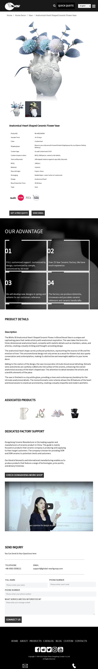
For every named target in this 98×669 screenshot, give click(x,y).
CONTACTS (81, 641)
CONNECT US (13, 619)
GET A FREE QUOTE (19, 213)
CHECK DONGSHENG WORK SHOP (24, 475)
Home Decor (20, 15)
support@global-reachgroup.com (48, 568)
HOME (14, 641)
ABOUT (24, 641)
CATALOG (48, 641)
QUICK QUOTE (66, 6)
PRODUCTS (36, 641)
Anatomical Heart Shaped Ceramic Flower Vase (56, 15)
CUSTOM (68, 641)
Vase (31, 15)
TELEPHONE (10, 565)
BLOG (59, 641)
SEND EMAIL (38, 213)
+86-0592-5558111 (13, 568)
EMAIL (36, 565)
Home (9, 15)
